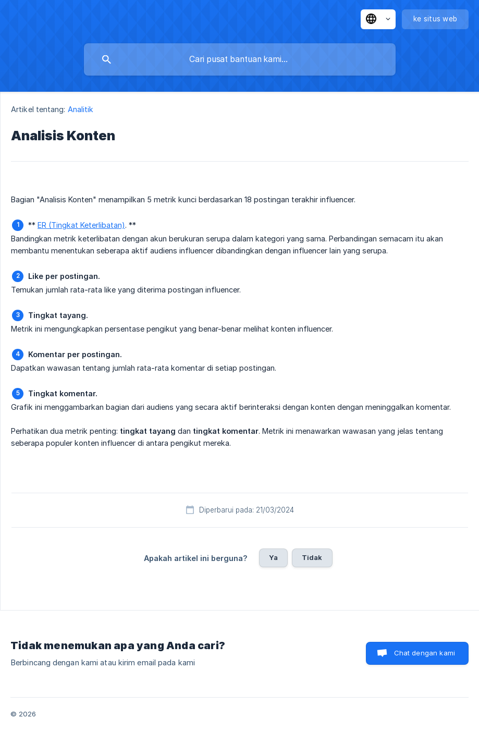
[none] (378, 19)
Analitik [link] (81, 109)
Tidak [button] (312, 557)
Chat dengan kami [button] (424, 653)
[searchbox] (240, 59)
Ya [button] (273, 557)
